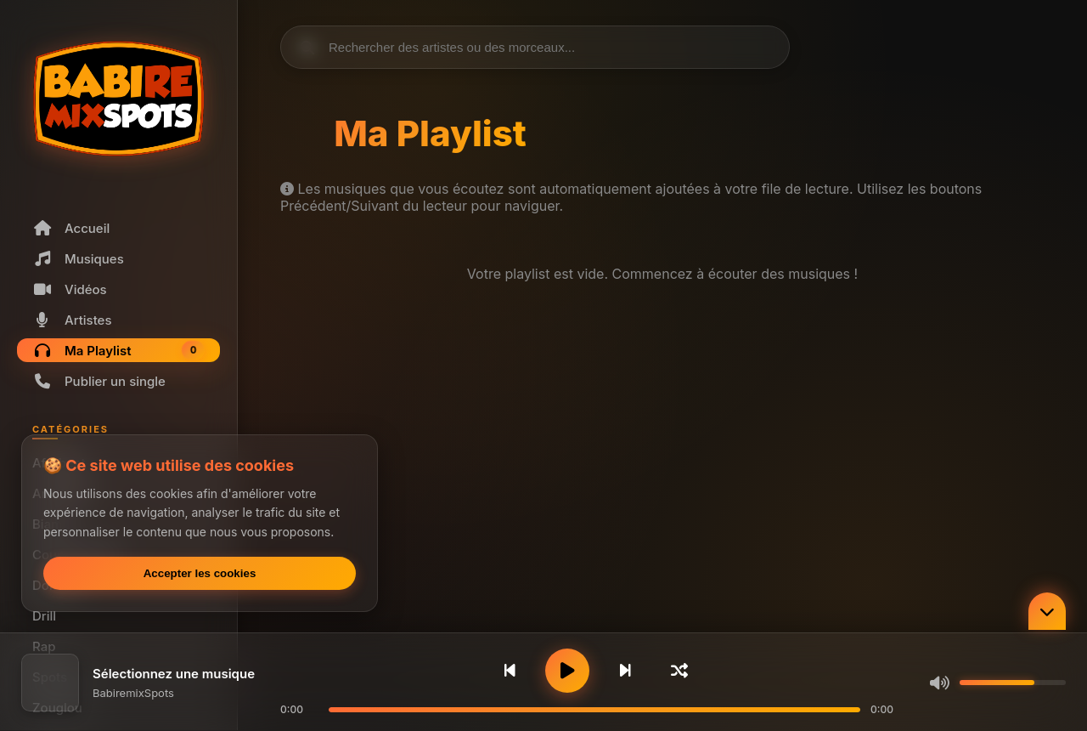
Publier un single (99, 381)
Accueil (71, 228)
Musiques (78, 259)
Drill (44, 616)
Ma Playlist (118, 350)
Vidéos (69, 289)
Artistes (72, 320)
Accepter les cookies (200, 573)
